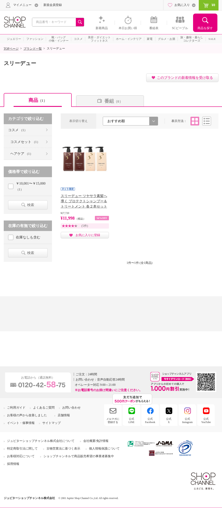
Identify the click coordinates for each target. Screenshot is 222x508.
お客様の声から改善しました (27, 415)
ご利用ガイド (16, 407)
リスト (206, 121)
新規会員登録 (52, 5)
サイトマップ (51, 423)
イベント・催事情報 (21, 423)
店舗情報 (64, 415)
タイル (194, 121)
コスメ (17, 130)
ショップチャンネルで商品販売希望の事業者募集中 (78, 456)
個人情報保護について (104, 448)
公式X (168, 420)
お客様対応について (21, 456)
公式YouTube (206, 420)
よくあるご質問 (44, 407)
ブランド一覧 (32, 48)
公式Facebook (150, 420)
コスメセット (25, 142)
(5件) (84, 226)
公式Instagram (187, 420)
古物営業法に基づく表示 (63, 448)
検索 (30, 205)
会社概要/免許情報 (96, 441)
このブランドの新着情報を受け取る (185, 77)
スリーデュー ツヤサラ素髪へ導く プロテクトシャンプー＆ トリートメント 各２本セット (84, 201)
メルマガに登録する (112, 420)
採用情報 (13, 464)
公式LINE (131, 420)
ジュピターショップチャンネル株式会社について (41, 441)
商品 (37, 100)
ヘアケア (21, 153)
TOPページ (11, 48)
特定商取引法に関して (22, 448)
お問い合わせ (71, 407)
